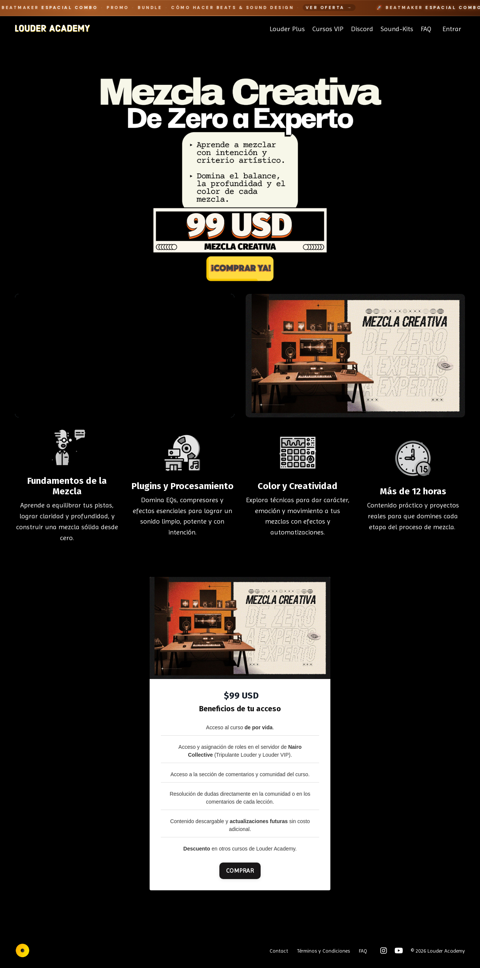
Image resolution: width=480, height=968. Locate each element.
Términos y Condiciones (323, 951)
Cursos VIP (328, 29)
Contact (279, 951)
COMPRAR (240, 870)
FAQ (426, 29)
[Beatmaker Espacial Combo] (240, 8)
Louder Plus (287, 29)
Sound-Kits (397, 29)
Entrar (451, 29)
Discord (362, 29)
